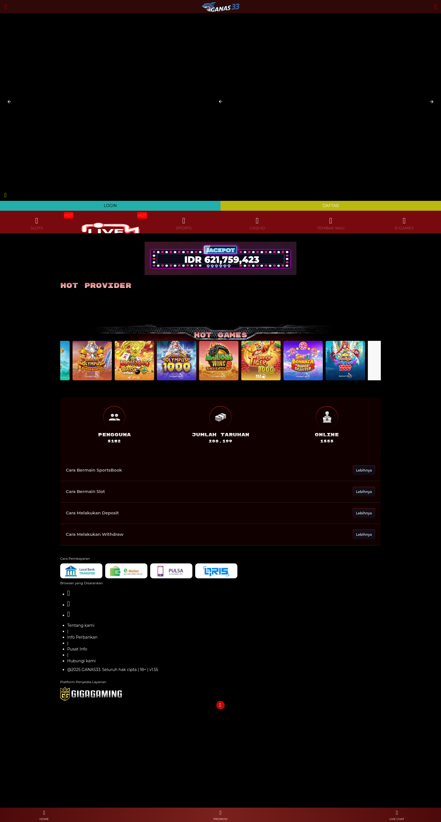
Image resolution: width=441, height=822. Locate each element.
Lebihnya (364, 470)
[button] (9, 101)
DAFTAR (331, 205)
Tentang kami (80, 625)
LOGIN (110, 205)
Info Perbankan (82, 637)
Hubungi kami (81, 660)
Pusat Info (77, 649)
